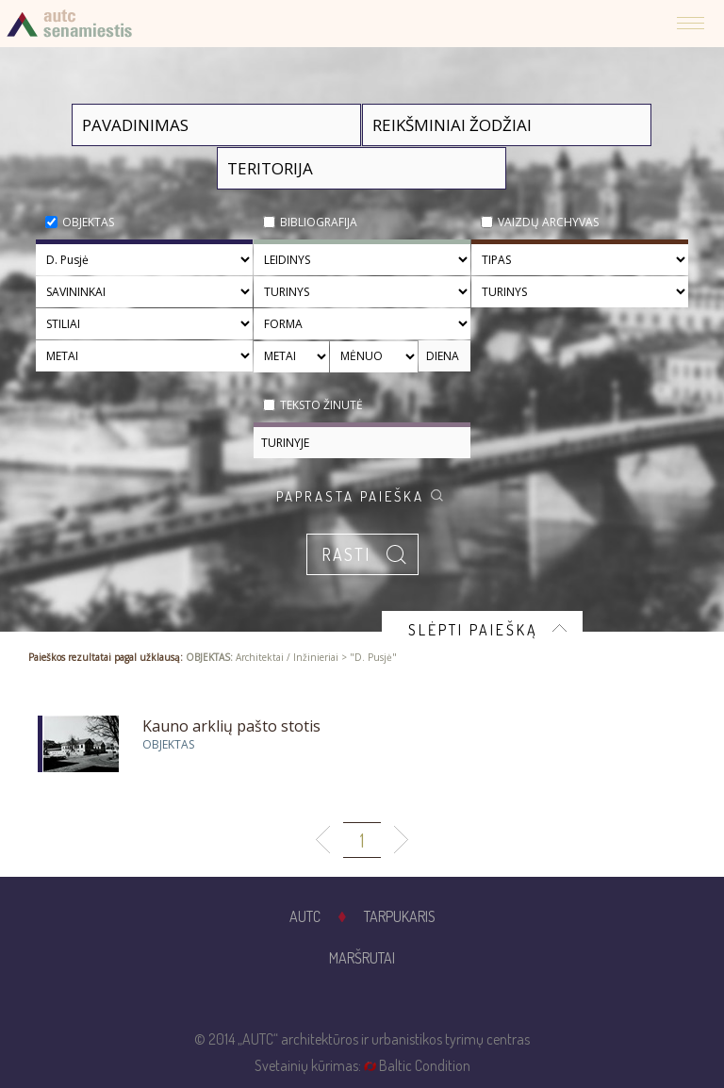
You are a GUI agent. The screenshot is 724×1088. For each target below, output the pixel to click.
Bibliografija (318, 222)
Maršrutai (362, 957)
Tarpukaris (400, 916)
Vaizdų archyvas (548, 222)
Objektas (88, 222)
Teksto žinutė (321, 405)
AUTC (305, 916)
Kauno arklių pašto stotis (231, 726)
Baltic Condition (424, 1065)
